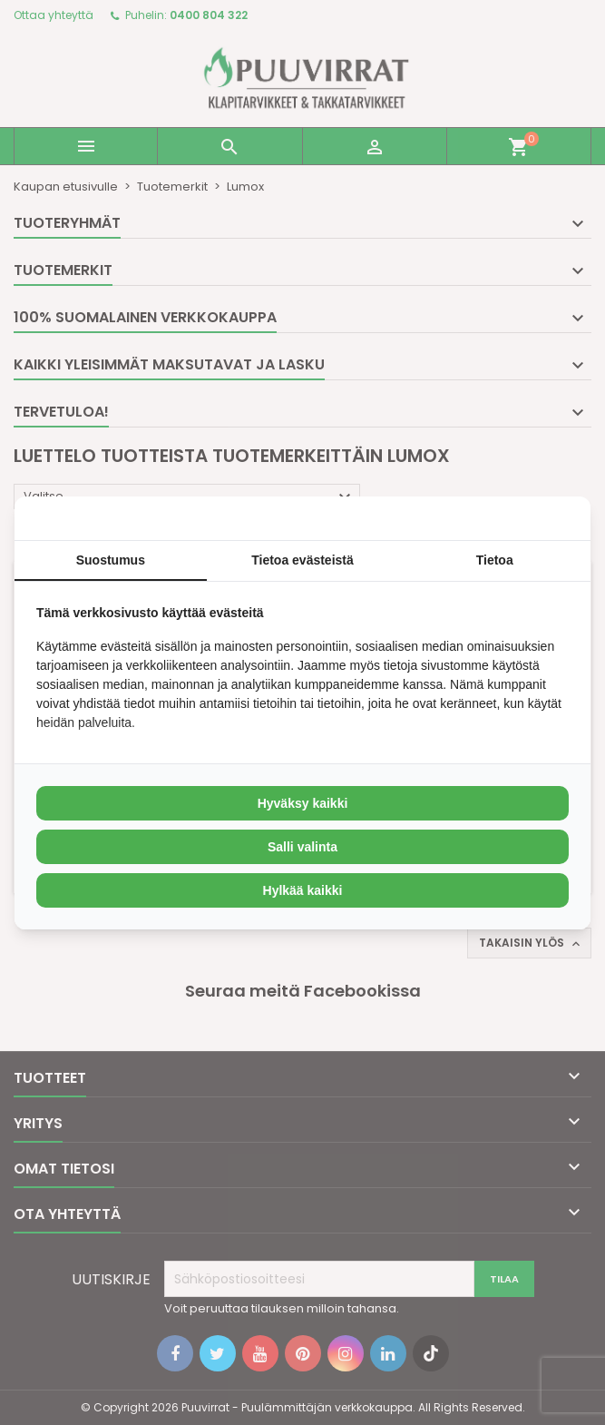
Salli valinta (302, 847)
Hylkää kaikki (303, 890)
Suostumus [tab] (110, 560)
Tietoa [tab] (494, 560)
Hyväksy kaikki (303, 803)
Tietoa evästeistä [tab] (302, 560)
